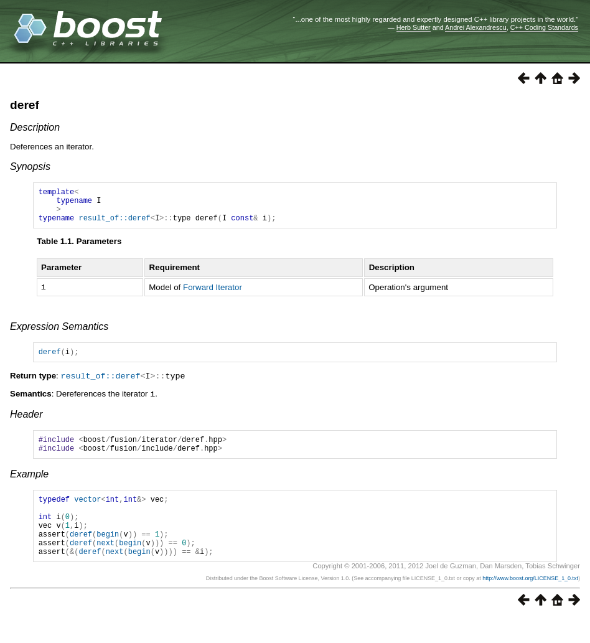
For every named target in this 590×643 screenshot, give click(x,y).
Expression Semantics (59, 334)
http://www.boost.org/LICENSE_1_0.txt (530, 603)
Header (26, 422)
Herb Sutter (413, 27)
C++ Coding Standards (544, 27)
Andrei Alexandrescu (476, 27)
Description (35, 127)
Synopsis (30, 166)
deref (24, 104)
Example (29, 486)
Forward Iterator (212, 294)
